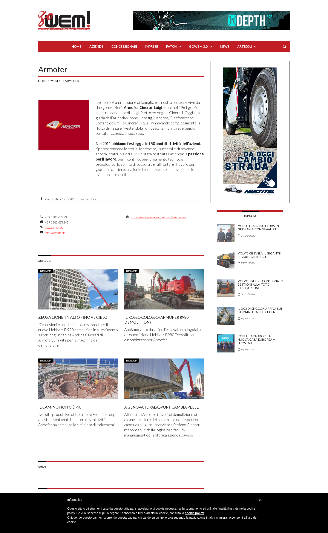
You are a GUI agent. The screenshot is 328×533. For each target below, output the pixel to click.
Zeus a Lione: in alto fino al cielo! (73, 317)
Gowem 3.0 (198, 46)
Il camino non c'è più (59, 406)
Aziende (96, 46)
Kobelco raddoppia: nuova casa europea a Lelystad (256, 339)
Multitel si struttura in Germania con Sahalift (258, 227)
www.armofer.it (54, 227)
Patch (171, 46)
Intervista (45, 271)
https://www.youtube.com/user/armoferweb (159, 217)
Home (76, 46)
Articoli (244, 46)
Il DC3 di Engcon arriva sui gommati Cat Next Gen (260, 310)
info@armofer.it (55, 232)
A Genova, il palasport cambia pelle (161, 406)
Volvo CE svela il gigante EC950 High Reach (259, 255)
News (224, 46)
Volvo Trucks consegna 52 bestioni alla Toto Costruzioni (260, 284)
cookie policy (194, 513)
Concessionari (124, 46)
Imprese (151, 46)
